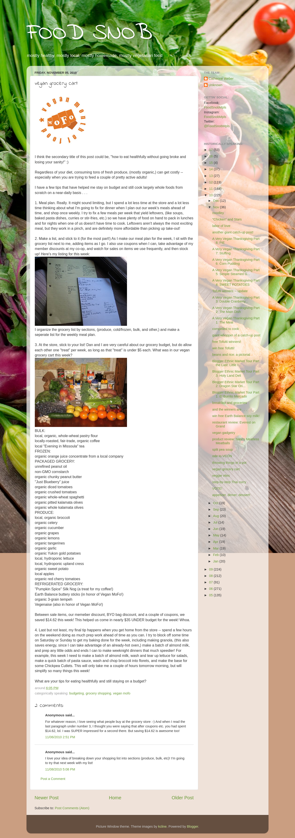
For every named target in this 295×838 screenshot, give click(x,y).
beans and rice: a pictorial (231, 354)
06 (211, 589)
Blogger (192, 826)
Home (115, 797)
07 (211, 582)
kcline (162, 826)
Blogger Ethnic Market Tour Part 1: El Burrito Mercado (235, 394)
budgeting (76, 693)
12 (211, 182)
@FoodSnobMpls (217, 126)
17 (211, 150)
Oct (216, 503)
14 (211, 169)
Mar (216, 548)
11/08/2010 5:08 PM (60, 769)
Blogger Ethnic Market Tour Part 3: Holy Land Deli (235, 373)
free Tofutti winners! (226, 342)
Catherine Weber (221, 78)
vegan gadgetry (223, 433)
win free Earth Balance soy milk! (236, 416)
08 (211, 576)
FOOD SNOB (89, 33)
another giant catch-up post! (232, 232)
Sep (216, 509)
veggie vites (221, 475)
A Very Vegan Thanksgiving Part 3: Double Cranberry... (236, 299)
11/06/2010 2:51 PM (60, 737)
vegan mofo (121, 693)
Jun (216, 529)
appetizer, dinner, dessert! (231, 495)
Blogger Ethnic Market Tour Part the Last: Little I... (235, 363)
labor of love (221, 226)
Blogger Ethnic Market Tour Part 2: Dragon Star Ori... (235, 384)
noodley (218, 213)
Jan (216, 561)
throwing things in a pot (229, 463)
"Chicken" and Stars (227, 219)
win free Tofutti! (223, 348)
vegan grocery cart (226, 469)
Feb (216, 555)
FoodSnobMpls (215, 107)
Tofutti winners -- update (230, 291)
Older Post (183, 797)
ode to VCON (222, 456)
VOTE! (217, 488)
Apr (216, 542)
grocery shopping (98, 693)
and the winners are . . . (229, 409)
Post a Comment (53, 779)
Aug (216, 516)
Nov (216, 207)
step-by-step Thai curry (229, 482)
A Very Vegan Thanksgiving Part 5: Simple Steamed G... (236, 272)
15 (211, 163)
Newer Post (47, 797)
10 (211, 195)
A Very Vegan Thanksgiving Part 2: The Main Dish (236, 310)
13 (211, 176)
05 (211, 595)
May (216, 535)
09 (211, 569)
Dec (216, 201)
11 (211, 189)
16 (211, 156)
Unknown (215, 85)
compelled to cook (225, 329)
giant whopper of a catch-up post (236, 335)
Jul (215, 522)
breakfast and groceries (229, 403)
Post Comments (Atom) (72, 808)
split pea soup (222, 449)
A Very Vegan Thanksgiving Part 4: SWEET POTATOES (236, 282)
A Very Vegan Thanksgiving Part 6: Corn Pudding (236, 261)
